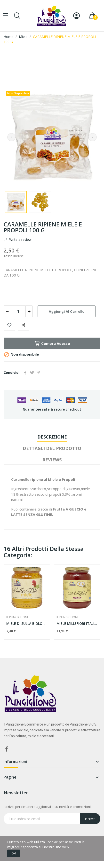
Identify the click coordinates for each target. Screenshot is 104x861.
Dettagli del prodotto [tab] (52, 448)
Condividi (25, 372)
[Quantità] (18, 311)
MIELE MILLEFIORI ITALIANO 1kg (77, 623)
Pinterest (38, 372)
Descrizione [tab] (52, 437)
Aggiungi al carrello (67, 311)
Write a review (20, 239)
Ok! (13, 853)
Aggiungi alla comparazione (23, 325)
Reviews (52, 460)
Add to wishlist (9, 325)
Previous (11, 137)
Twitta (32, 372)
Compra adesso (52, 343)
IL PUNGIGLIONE (17, 617)
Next (92, 137)
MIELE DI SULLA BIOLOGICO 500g (27, 623)
